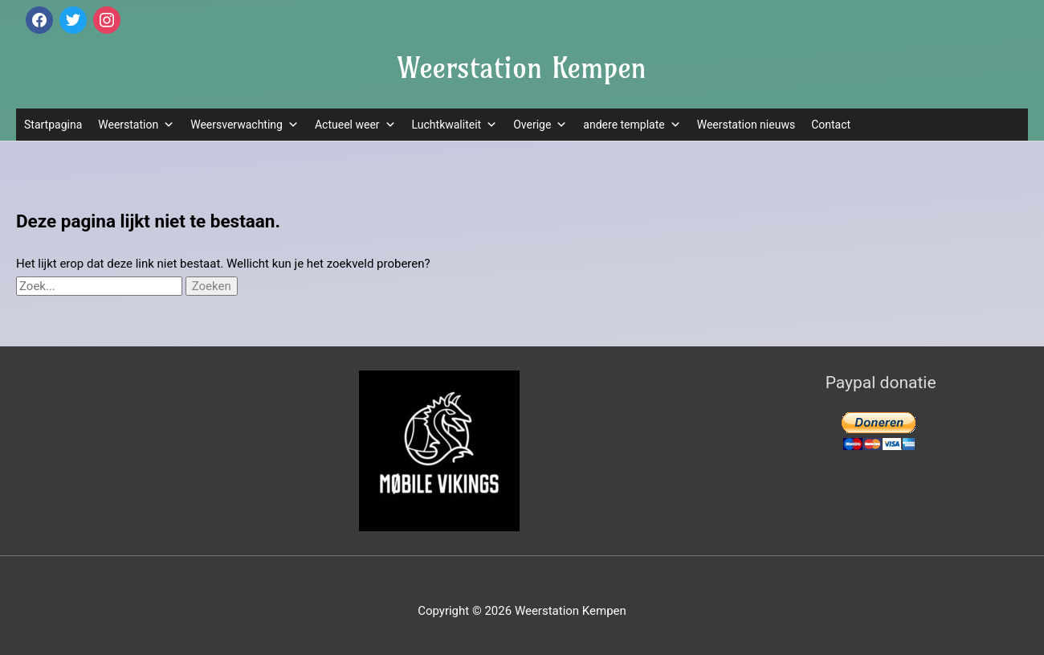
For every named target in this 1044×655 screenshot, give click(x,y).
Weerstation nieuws (746, 124)
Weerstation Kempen (522, 67)
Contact (830, 124)
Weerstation (136, 124)
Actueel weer (355, 124)
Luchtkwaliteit (455, 124)
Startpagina (53, 124)
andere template (631, 124)
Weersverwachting (244, 124)
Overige (540, 124)
